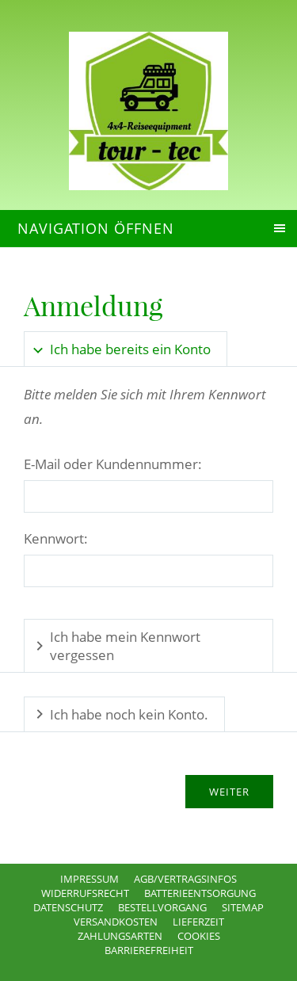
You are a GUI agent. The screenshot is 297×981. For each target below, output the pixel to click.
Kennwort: (56, 538)
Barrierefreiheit (149, 950)
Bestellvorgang (162, 907)
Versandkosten (116, 921)
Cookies (198, 936)
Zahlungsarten (120, 936)
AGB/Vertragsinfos (185, 879)
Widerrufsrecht (85, 893)
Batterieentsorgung (200, 893)
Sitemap (243, 907)
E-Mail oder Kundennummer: (113, 464)
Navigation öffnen (95, 228)
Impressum (89, 879)
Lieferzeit (198, 921)
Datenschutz (68, 907)
